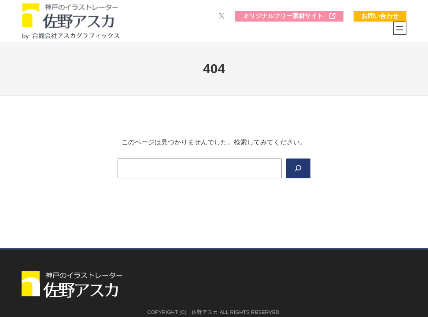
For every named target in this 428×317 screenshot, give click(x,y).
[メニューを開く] (399, 28)
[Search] (298, 168)
